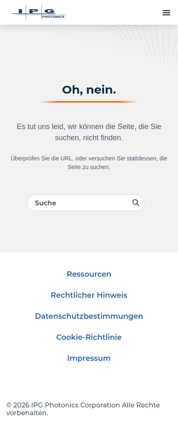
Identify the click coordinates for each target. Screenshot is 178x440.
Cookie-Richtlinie (89, 337)
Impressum (89, 358)
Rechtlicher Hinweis (89, 295)
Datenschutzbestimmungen (89, 316)
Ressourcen (89, 274)
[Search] (86, 203)
